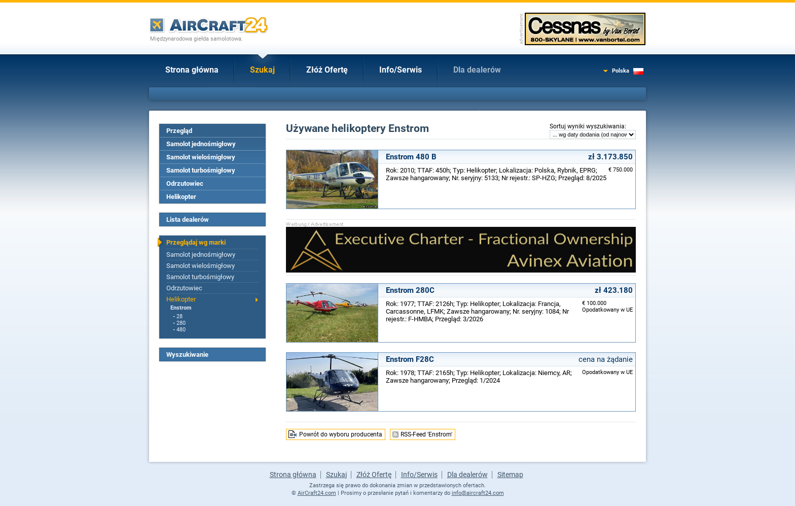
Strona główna (192, 70)
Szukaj (262, 70)
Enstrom (181, 308)
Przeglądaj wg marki (196, 242)
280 (181, 323)
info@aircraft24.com (478, 493)
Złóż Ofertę (327, 70)
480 (181, 329)
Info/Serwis (400, 70)
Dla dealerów (477, 70)
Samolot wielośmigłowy (200, 157)
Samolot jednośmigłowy (201, 144)
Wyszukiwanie (187, 354)
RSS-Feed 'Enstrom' (426, 434)
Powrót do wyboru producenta (340, 434)
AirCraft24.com (317, 493)
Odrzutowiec (184, 183)
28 (179, 316)
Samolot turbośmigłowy (200, 170)
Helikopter (181, 196)
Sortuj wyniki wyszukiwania (587, 126)
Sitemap (510, 474)
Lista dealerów (187, 219)
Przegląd (179, 130)
